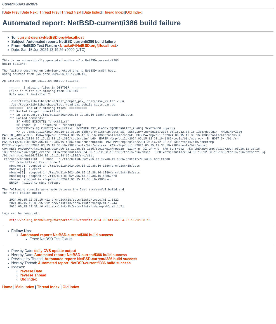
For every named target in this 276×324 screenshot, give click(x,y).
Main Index (24, 320)
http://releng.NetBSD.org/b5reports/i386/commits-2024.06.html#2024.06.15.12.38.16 (79, 252)
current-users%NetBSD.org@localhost (50, 37)
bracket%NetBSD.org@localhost (88, 46)
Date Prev (11, 12)
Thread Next (71, 12)
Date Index (92, 12)
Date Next (29, 12)
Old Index (134, 12)
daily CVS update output (55, 283)
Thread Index (113, 12)
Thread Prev (49, 12)
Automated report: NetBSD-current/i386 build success (66, 267)
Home (7, 320)
